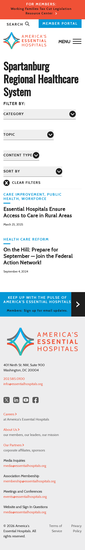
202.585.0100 (14, 379)
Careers (10, 414)
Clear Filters (26, 182)
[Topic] (28, 135)
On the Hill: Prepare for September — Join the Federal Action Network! (38, 256)
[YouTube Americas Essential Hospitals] (26, 400)
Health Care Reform (26, 239)
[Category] (39, 114)
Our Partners (13, 445)
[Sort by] (32, 171)
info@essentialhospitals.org (23, 384)
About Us (11, 429)
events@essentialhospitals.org (25, 496)
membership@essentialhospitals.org (29, 481)
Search (18, 24)
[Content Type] (21, 155)
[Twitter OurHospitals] (6, 400)
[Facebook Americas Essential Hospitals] (35, 400)
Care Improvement (23, 194)
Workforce (34, 199)
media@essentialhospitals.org (24, 466)
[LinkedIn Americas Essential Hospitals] (16, 400)
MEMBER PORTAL (60, 23)
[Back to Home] (41, 40)
